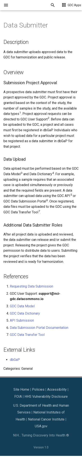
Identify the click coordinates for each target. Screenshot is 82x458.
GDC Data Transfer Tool (27, 335)
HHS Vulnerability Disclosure (46, 396)
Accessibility (57, 389)
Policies (38, 389)
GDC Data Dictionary (25, 313)
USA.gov (41, 426)
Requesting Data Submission (31, 286)
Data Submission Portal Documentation (39, 328)
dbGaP (15, 360)
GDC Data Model (22, 306)
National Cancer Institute (46, 419)
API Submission (22, 320)
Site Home (21, 389)
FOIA (18, 396)
